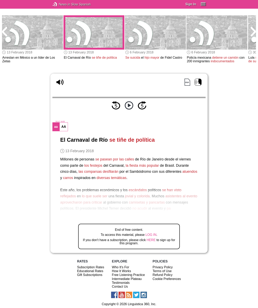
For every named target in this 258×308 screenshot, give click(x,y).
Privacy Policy (163, 267)
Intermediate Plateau (127, 279)
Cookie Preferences (167, 279)
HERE (151, 240)
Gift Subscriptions (89, 275)
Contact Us (120, 286)
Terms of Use (162, 271)
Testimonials (121, 282)
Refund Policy (163, 275)
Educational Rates (90, 271)
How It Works (121, 271)
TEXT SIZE (60, 122)
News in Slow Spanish (61, 4)
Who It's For (120, 267)
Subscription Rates (90, 267)
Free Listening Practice (128, 275)
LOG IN (151, 234)
